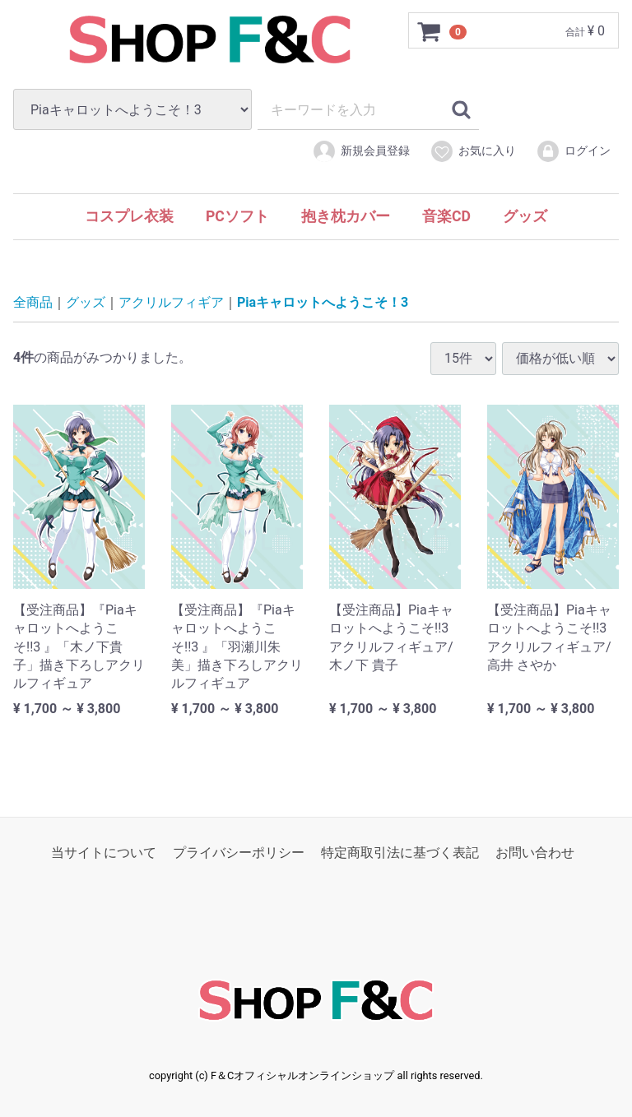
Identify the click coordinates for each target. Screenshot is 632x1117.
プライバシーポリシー (238, 852)
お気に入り (473, 151)
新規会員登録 (361, 151)
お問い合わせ (534, 852)
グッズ (525, 216)
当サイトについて (103, 852)
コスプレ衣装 (129, 216)
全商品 (33, 302)
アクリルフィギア (171, 302)
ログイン (573, 151)
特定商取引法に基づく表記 (400, 852)
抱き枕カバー (345, 216)
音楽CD (446, 216)
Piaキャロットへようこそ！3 (322, 302)
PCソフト (237, 216)
